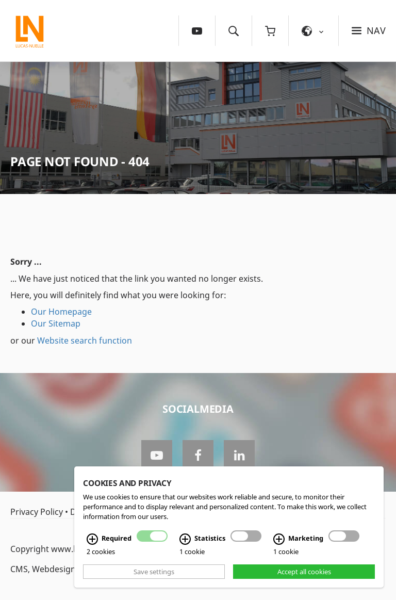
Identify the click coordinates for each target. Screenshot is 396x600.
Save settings (154, 571)
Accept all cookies (304, 571)
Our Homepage (61, 311)
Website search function (84, 340)
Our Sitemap (55, 323)
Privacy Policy (36, 511)
